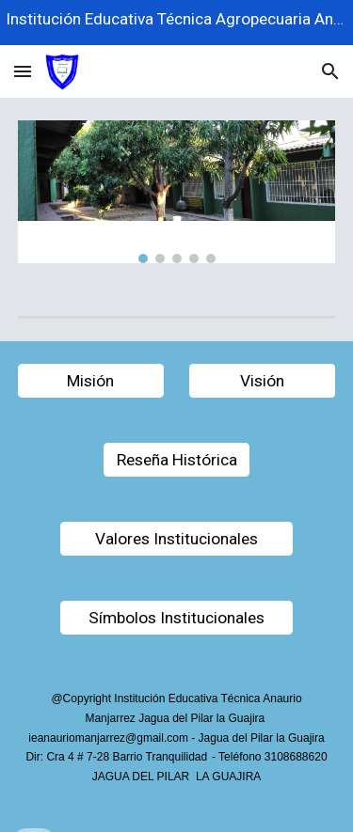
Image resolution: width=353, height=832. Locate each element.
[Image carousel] (177, 191)
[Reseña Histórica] (176, 460)
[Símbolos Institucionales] (176, 618)
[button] (22, 71)
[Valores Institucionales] (176, 539)
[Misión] (91, 381)
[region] (176, 22)
